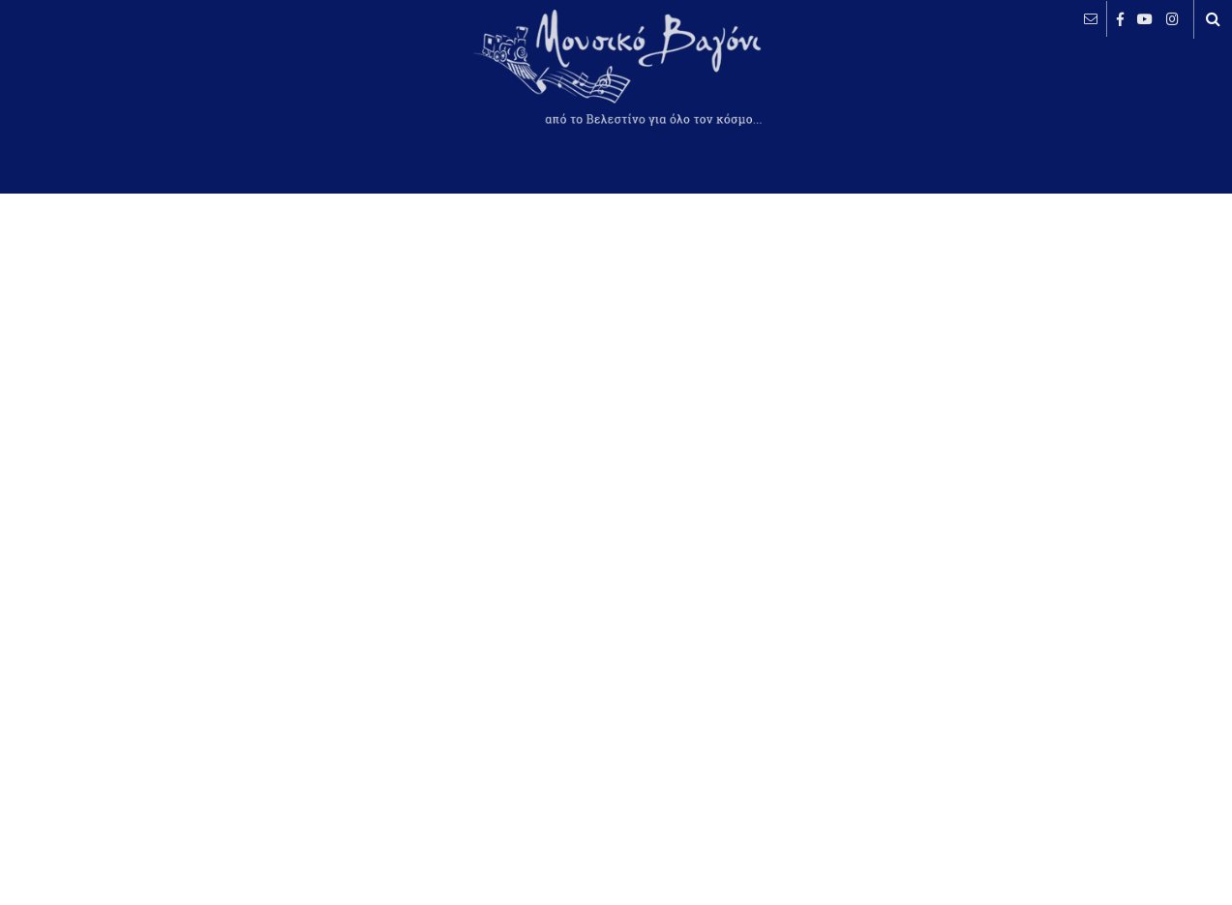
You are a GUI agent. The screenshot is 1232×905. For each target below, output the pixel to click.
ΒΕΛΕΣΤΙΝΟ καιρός (118, 82)
